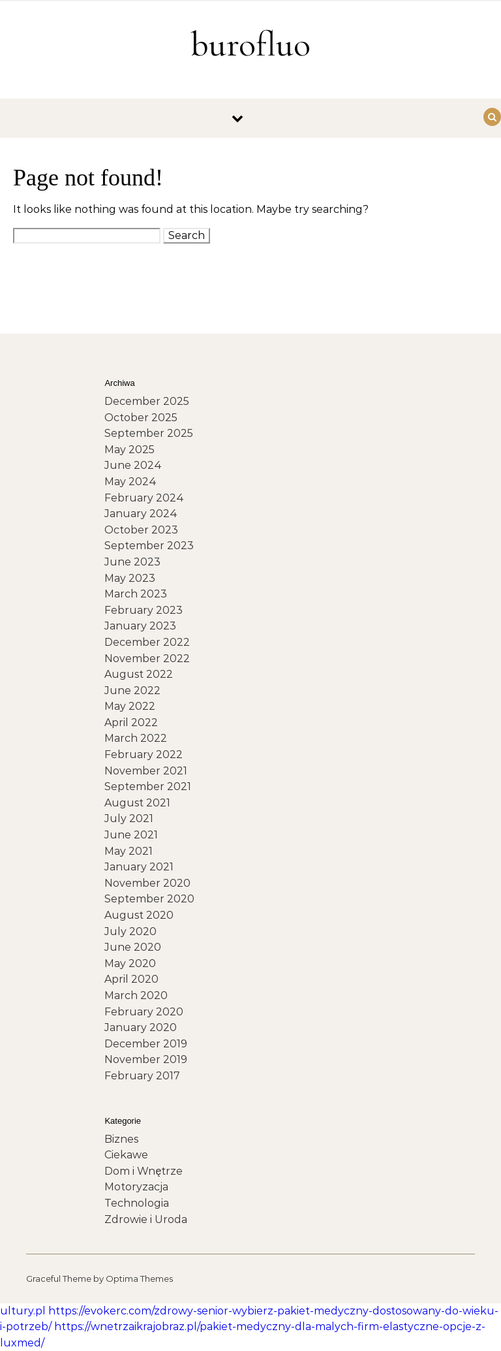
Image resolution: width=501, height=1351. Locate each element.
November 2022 (147, 658)
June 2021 (131, 835)
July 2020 (130, 931)
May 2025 (129, 449)
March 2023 (135, 594)
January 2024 (140, 513)
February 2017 (142, 1076)
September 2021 (147, 786)
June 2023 (132, 562)
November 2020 (147, 883)
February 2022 (143, 754)
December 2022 (147, 642)
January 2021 (139, 867)
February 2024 (144, 498)
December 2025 (146, 401)
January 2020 (140, 1027)
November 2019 (145, 1059)
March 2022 (135, 738)
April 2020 (131, 979)
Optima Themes (139, 1278)
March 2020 (136, 995)
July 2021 (128, 818)
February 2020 (143, 1012)
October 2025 (140, 417)
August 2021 (137, 803)
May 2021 (128, 851)
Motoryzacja (136, 1187)
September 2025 (148, 433)
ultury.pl (23, 1311)
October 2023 (141, 530)
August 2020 (139, 915)
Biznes (121, 1139)
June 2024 (133, 465)
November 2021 (145, 771)
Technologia (136, 1203)
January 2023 (140, 626)
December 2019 (145, 1044)
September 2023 (149, 545)
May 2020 (130, 963)
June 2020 (132, 947)
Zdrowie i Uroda (145, 1219)
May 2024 (130, 481)
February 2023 (143, 610)
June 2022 (132, 690)
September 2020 (149, 899)
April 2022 (131, 722)
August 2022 (138, 674)
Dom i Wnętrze (143, 1171)
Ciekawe (126, 1155)
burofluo (250, 44)
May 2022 (129, 706)
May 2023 (129, 578)
